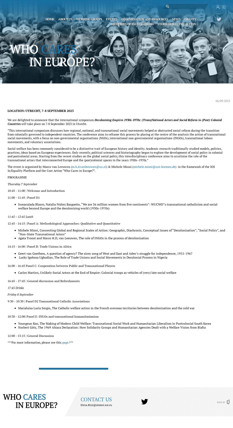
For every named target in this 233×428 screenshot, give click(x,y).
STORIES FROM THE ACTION (176, 24)
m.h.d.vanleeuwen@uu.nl (89, 167)
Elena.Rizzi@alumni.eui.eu (96, 405)
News (176, 19)
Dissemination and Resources (144, 19)
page (65, 342)
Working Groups (89, 19)
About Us (65, 19)
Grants (190, 19)
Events (111, 19)
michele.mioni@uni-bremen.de (154, 167)
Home (50, 19)
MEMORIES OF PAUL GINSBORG (132, 24)
